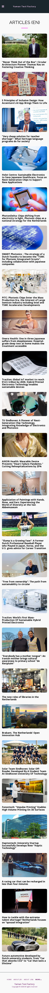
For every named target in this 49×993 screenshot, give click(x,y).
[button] (3, 6)
